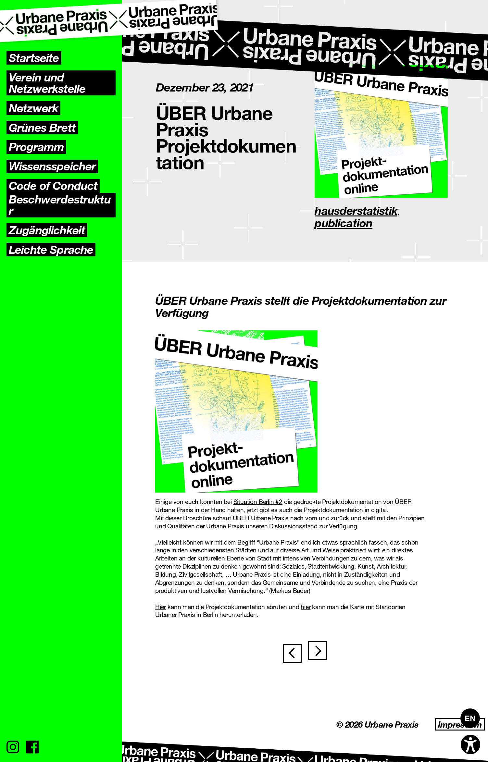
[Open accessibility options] (470, 744)
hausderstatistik (356, 210)
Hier (160, 606)
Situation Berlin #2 (257, 501)
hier (305, 606)
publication (343, 223)
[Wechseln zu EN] (470, 718)
